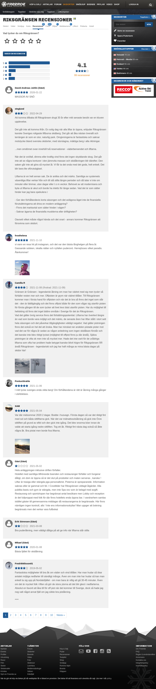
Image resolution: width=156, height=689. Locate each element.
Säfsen (30, 671)
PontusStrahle (22, 381)
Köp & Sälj (35, 4)
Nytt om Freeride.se (8, 674)
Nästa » (61, 615)
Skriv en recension (14, 54)
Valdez (120, 68)
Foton (47, 26)
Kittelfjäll (30, 674)
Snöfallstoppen (8, 12)
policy (109, 678)
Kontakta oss (141, 660)
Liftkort (75, 26)
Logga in (133, 4)
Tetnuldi (120, 55)
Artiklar (48, 4)
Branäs (62, 669)
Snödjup (80, 4)
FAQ (137, 652)
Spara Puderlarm (123, 35)
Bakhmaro (121, 73)
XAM (17, 406)
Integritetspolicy (142, 663)
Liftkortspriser (63, 12)
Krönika (4, 671)
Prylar (101, 4)
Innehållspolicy (142, 666)
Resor (3, 660)
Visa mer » (145, 49)
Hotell (91, 26)
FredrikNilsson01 (24, 563)
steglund (19, 108)
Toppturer (51, 12)
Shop (116, 4)
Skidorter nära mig (36, 12)
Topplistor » (144, 17)
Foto (29, 660)
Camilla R (20, 283)
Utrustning (5, 657)
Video (109, 4)
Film (2, 663)
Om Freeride (141, 649)
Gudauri (120, 64)
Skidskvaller (5, 669)
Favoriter (119, 40)
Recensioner (38, 26)
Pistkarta (83, 26)
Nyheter (4, 649)
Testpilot (63, 657)
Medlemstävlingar (34, 669)
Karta (28, 26)
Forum (57, 4)
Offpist (54, 26)
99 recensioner (82, 75)
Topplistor (22, 12)
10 (51, 615)
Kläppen (63, 671)
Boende (91, 4)
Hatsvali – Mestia (124, 59)
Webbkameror (65, 26)
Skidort (5, 26)
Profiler (3, 654)
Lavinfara (31, 666)
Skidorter (68, 4)
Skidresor (31, 663)
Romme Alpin (65, 666)
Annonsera (140, 657)
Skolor (3, 666)
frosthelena (21, 235)
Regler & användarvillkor (145, 654)
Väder (13, 26)
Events (3, 652)
